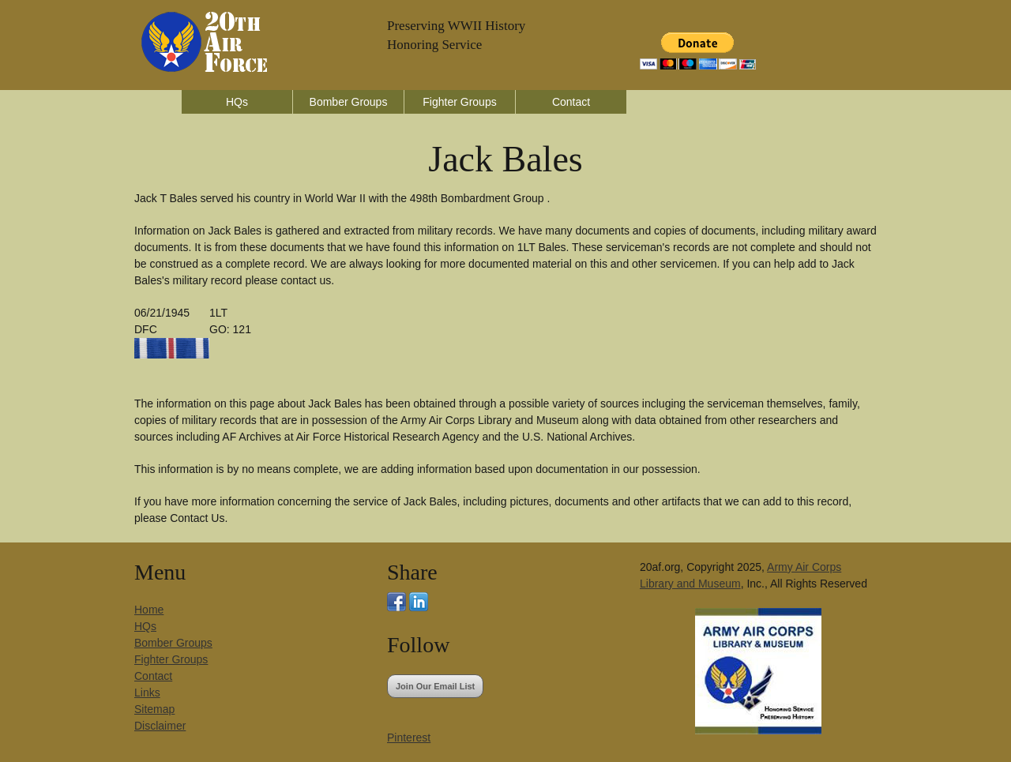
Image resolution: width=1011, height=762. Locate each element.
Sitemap (154, 709)
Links (147, 692)
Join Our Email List (435, 686)
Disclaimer (160, 725)
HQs (237, 102)
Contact (571, 102)
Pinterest (408, 737)
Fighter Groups (459, 102)
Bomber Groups (349, 102)
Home (148, 609)
